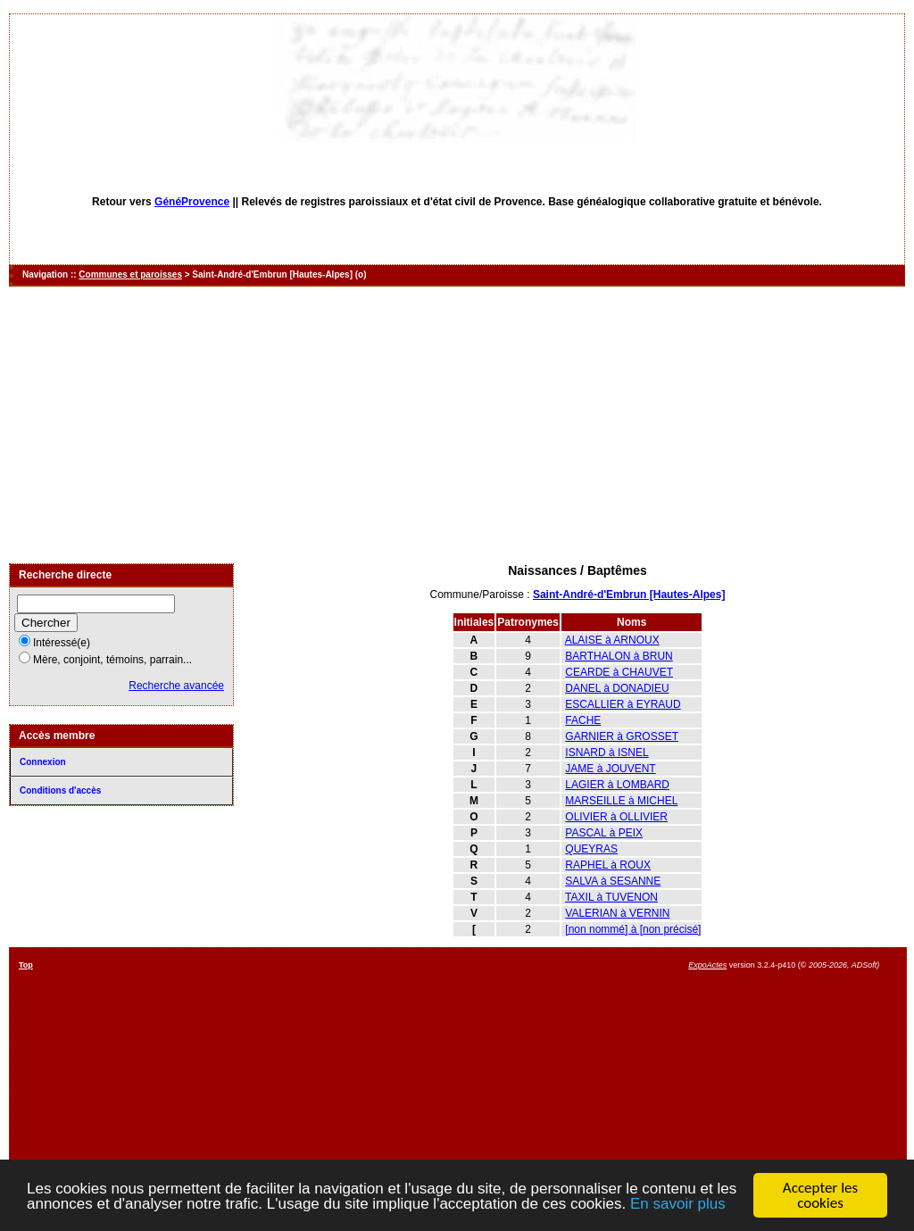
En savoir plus (678, 1203)
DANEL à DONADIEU (617, 688)
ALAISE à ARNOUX (612, 640)
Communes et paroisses (130, 274)
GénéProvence (191, 201)
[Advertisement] (457, 425)
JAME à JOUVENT (610, 768)
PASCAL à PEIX (604, 833)
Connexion (43, 762)
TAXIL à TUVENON (611, 897)
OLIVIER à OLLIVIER (616, 817)
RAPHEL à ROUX (608, 865)
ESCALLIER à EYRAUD (622, 704)
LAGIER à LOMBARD (617, 784)
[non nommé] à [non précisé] (633, 929)
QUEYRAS (591, 849)
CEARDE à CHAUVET (619, 672)
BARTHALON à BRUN (618, 656)
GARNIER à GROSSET (621, 736)
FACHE (583, 720)
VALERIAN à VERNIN (617, 913)
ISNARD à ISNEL (606, 752)
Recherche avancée (176, 685)
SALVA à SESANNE (613, 881)
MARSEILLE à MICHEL (621, 800)
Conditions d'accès (60, 790)
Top (26, 965)
